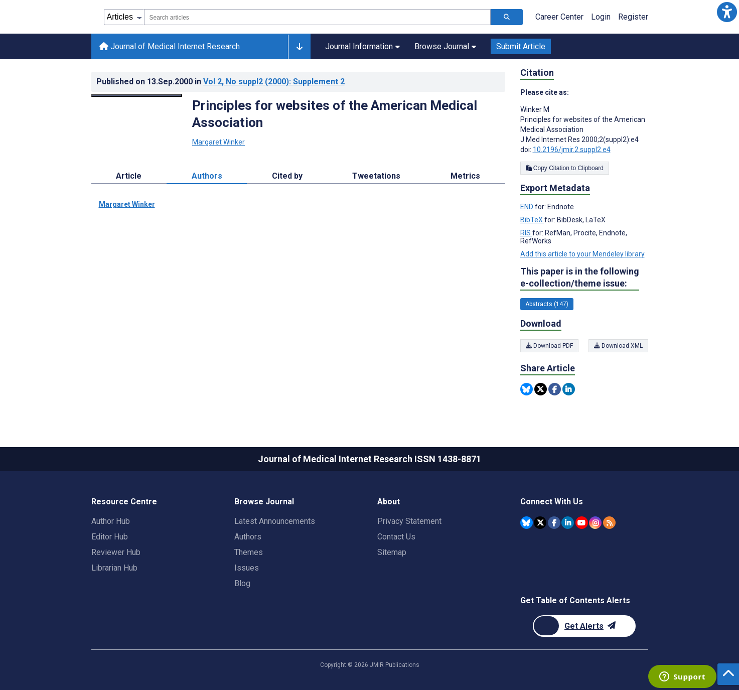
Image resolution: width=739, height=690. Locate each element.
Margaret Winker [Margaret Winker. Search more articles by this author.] (218, 142)
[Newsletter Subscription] (584, 626)
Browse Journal (445, 46)
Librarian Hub (114, 568)
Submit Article (520, 46)
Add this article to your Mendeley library (582, 254)
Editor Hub (109, 536)
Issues (246, 568)
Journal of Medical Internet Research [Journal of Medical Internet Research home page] (169, 46)
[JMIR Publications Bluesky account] (526, 522)
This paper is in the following (579, 278)
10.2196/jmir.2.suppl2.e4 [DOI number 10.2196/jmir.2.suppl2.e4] (572, 150)
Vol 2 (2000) (274, 81)
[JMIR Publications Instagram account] (595, 522)
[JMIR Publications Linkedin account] (567, 522)
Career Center (559, 17)
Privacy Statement (409, 521)
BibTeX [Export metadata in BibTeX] (532, 220)
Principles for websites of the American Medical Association (334, 114)
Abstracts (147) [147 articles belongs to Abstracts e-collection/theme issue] (546, 304)
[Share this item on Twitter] (540, 389)
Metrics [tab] (465, 176)
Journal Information (362, 46)
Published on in (220, 81)
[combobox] (317, 17)
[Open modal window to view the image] (137, 95)
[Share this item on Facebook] (554, 389)
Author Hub (110, 521)
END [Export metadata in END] (527, 207)
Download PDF (549, 345)
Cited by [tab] (287, 176)
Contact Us (396, 536)
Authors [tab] (207, 176)
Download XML (618, 345)
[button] (727, 12)
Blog (242, 583)
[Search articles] (507, 17)
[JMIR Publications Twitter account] (540, 522)
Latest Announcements (274, 521)
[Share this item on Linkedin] (568, 389)
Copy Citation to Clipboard (565, 168)
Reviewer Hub (115, 552)
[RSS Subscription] (609, 522)
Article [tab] (128, 176)
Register (633, 17)
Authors (247, 536)
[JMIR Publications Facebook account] (554, 522)
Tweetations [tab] (376, 176)
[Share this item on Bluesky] (526, 389)
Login (601, 17)
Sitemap (391, 552)
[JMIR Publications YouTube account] (581, 522)
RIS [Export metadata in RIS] (526, 233)
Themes (248, 552)
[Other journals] (299, 47)
